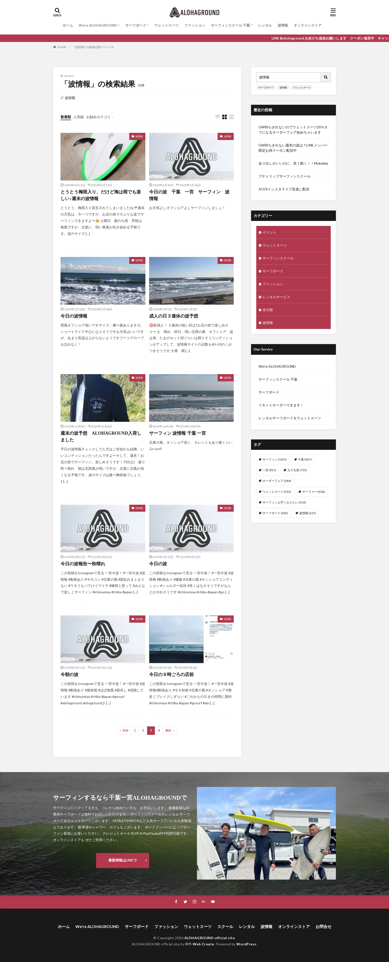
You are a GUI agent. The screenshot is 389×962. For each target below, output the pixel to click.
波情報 (283, 25)
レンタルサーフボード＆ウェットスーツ (290, 418)
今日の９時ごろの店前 (171, 674)
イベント (269, 232)
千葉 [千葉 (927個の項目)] (305, 459)
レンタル (265, 25)
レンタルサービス (276, 297)
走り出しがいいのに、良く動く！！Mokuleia (293, 163)
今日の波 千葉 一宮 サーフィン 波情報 (189, 195)
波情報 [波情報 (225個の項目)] (307, 513)
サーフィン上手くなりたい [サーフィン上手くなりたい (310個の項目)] (284, 502)
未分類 (267, 310)
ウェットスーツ (166, 25)
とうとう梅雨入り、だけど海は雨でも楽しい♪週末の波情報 (101, 195)
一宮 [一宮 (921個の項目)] (269, 470)
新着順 (66, 117)
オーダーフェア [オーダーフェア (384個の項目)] (276, 481)
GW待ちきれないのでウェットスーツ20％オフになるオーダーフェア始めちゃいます (293, 129)
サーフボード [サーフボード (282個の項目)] (275, 513)
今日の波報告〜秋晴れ (83, 563)
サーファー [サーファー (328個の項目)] (313, 492)
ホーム (68, 25)
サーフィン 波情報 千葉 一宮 (177, 433)
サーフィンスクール (278, 258)
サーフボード (135, 25)
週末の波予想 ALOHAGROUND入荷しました (101, 436)
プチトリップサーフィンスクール (285, 176)
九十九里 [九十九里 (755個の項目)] (297, 470)
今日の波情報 (74, 316)
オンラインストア (308, 25)
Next (168, 730)
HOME (61, 47)
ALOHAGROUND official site (209, 938)
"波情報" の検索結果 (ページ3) (94, 47)
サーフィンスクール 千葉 (230, 25)
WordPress (246, 944)
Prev (125, 730)
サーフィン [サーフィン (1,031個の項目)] (274, 459)
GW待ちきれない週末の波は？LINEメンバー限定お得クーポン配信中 (293, 147)
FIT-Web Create (200, 944)
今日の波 (158, 563)
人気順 (78, 117)
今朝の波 (69, 674)
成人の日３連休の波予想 (173, 316)
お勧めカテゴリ (98, 117)
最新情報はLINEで (122, 860)
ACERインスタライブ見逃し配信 (284, 189)
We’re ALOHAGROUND (98, 25)
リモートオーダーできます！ (281, 405)
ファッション (194, 25)
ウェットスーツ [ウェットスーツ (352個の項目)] (276, 492)
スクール (225, 926)
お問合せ (323, 926)
